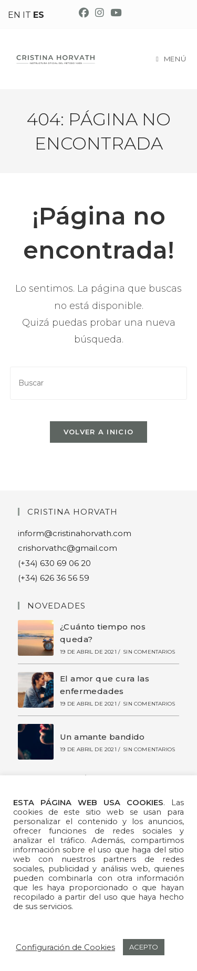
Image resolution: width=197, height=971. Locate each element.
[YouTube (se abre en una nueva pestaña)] (114, 13)
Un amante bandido (102, 737)
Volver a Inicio (99, 432)
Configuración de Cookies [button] (65, 947)
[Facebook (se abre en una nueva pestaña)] (84, 13)
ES (38, 15)
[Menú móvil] (171, 59)
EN (14, 15)
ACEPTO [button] (143, 947)
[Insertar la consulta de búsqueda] (99, 383)
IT (27, 15)
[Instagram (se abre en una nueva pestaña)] (99, 13)
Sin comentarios (149, 651)
